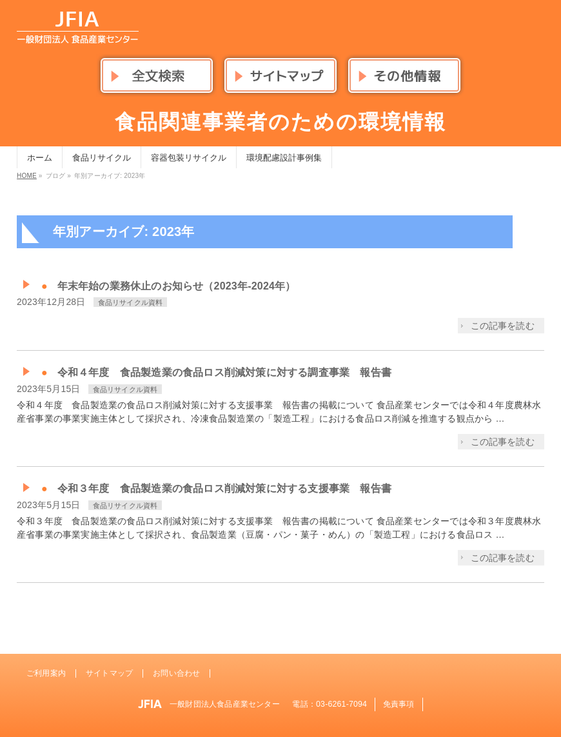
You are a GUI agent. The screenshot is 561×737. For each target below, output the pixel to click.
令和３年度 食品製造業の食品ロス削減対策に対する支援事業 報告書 (224, 488)
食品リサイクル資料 (130, 302)
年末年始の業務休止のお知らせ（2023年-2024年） (176, 285)
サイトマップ (109, 673)
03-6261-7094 (341, 704)
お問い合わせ (176, 673)
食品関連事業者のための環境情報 (280, 121)
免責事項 (399, 704)
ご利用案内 (46, 673)
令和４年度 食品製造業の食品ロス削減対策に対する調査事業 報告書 (224, 372)
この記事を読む (503, 325)
